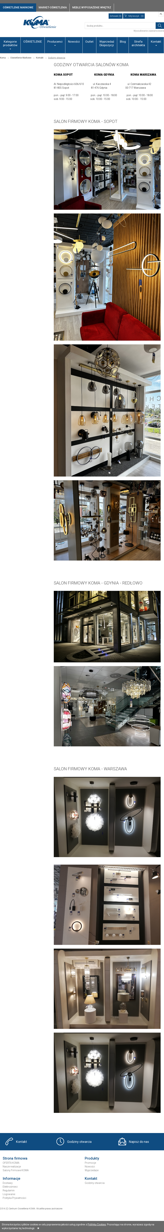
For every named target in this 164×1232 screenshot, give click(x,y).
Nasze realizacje (12, 1166)
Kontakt (156, 43)
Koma (3, 58)
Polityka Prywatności (14, 1198)
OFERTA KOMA (11, 1162)
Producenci (55, 43)
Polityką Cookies (97, 1224)
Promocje (90, 1162)
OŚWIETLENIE (32, 41)
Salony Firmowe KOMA (16, 1170)
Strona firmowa (15, 1158)
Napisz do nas (139, 1142)
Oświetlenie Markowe (20, 58)
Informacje (11, 1178)
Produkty (92, 1158)
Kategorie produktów (10, 44)
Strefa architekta (138, 43)
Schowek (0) (115, 16)
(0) (134, 16)
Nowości (74, 41)
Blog (123, 41)
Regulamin (9, 1190)
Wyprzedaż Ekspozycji (106, 43)
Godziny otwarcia (79, 1142)
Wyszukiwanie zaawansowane (149, 31)
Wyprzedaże (91, 1170)
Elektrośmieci (10, 1186)
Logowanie (9, 1194)
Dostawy (8, 1183)
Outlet (89, 41)
